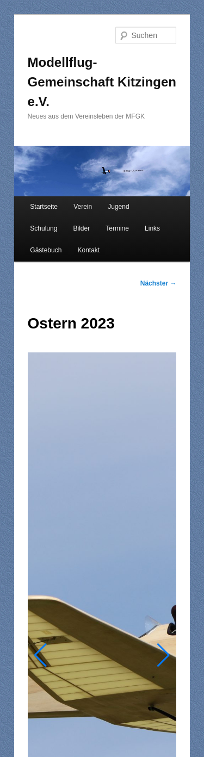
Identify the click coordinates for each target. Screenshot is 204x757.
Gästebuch (45, 250)
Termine (117, 228)
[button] (40, 655)
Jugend (118, 206)
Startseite (44, 206)
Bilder (81, 228)
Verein (82, 206)
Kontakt (88, 250)
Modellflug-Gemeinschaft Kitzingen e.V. (102, 82)
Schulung (43, 228)
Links (152, 228)
